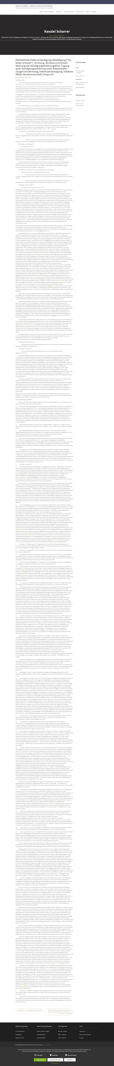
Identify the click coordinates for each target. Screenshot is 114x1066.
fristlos (50, 116)
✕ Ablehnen (69, 1059)
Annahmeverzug (20, 541)
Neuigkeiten (80, 11)
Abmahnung (57, 814)
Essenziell (38, 1055)
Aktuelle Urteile (69, 11)
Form (21, 751)
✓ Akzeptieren (40, 1059)
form (36, 408)
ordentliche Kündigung (35, 277)
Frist (37, 165)
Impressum (82, 1031)
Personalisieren (54, 1063)
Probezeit (25, 99)
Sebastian (28, 77)
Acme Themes (45, 1045)
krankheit (69, 110)
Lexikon (87, 11)
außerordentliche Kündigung (59, 235)
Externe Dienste (70, 1055)
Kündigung (50, 82)
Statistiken (54, 1055)
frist (69, 424)
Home (41, 11)
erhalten (40, 187)
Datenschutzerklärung (85, 1034)
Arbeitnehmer (52, 90)
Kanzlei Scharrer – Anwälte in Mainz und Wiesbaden (34, 6)
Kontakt (94, 11)
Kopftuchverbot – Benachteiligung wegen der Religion (30, 1010)
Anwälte (58, 11)
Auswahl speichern (55, 1059)
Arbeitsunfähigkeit (28, 108)
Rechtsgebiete (48, 11)
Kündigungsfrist (21, 84)
